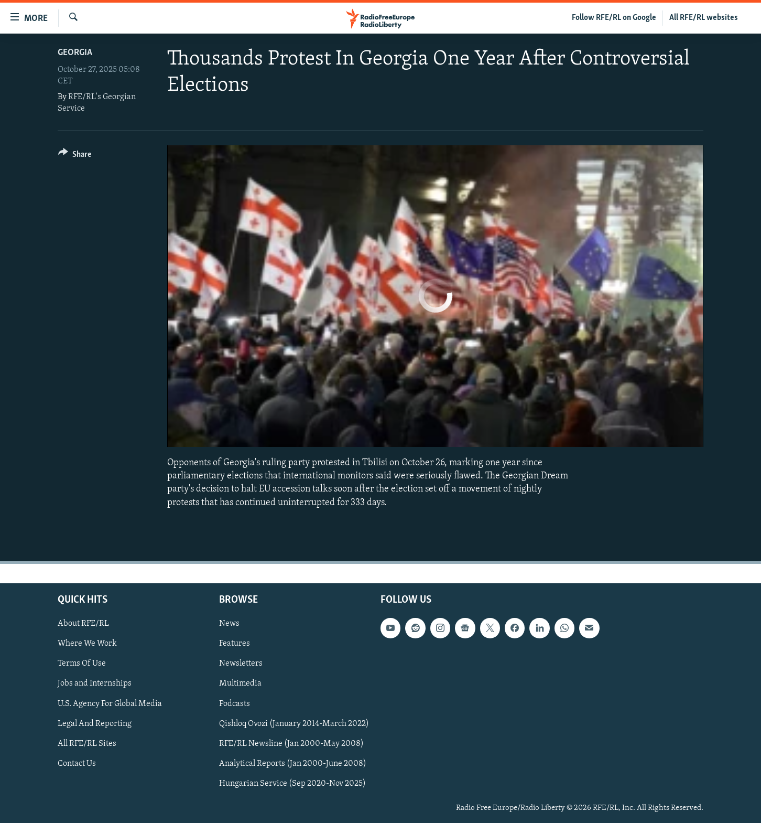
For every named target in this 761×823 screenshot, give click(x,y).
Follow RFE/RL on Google (614, 18)
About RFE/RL (83, 623)
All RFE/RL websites (703, 18)
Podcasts (234, 703)
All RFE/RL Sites (87, 743)
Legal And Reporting (95, 723)
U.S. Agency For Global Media (110, 703)
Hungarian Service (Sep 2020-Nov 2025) (292, 783)
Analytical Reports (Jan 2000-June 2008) (292, 764)
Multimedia (240, 683)
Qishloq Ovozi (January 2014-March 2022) (294, 723)
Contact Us (77, 764)
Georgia (75, 53)
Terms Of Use (82, 663)
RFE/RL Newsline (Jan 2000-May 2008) (291, 743)
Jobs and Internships (95, 683)
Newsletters (241, 663)
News (229, 623)
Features (234, 643)
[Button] (74, 156)
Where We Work (87, 643)
